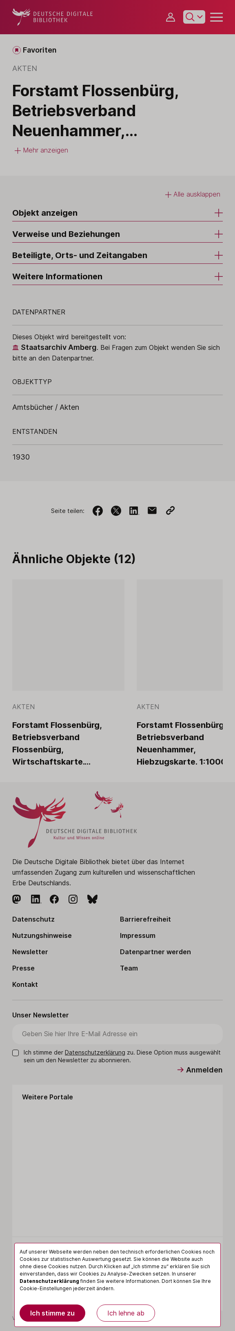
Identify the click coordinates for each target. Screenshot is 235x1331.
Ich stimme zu (52, 1313)
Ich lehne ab (125, 1313)
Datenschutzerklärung (49, 1281)
